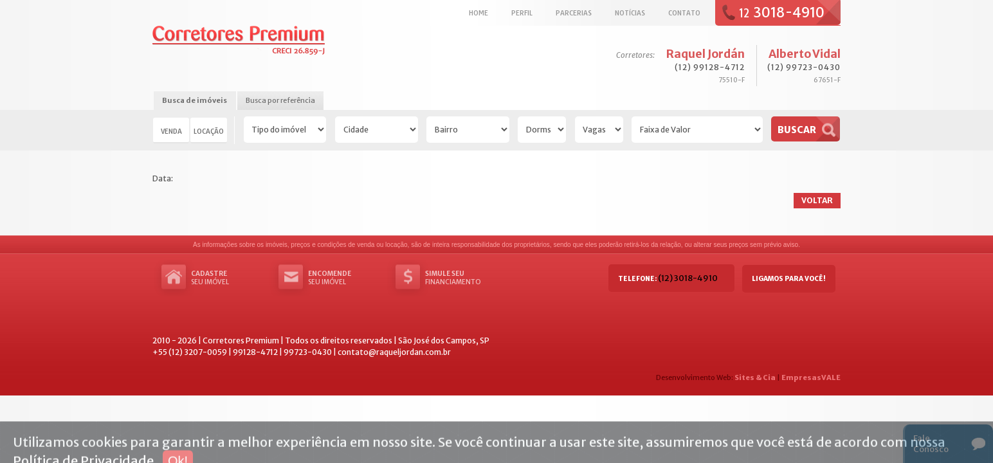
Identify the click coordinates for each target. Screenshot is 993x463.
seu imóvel (229, 277)
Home (478, 12)
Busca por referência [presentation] (280, 100)
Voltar (817, 200)
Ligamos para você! (789, 279)
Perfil (522, 12)
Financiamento (463, 277)
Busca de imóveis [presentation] (194, 100)
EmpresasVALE (811, 377)
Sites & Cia (755, 377)
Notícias (630, 12)
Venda (171, 131)
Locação (209, 131)
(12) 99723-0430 (804, 67)
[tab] (194, 101)
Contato (684, 12)
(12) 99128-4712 (710, 67)
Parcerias (574, 12)
